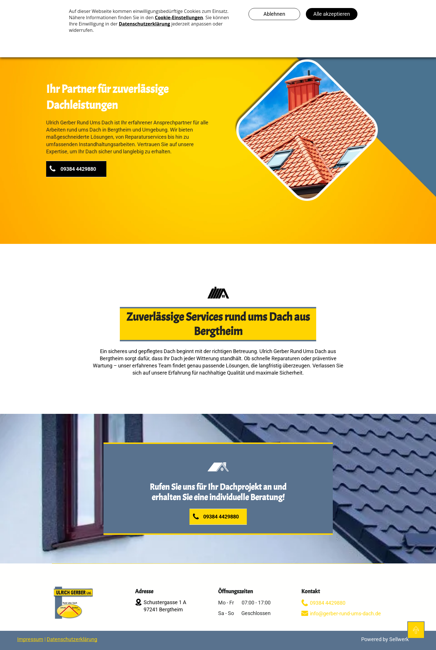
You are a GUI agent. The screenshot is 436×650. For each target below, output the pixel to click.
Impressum (30, 639)
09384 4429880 (327, 603)
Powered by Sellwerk (385, 639)
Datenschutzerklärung (72, 639)
